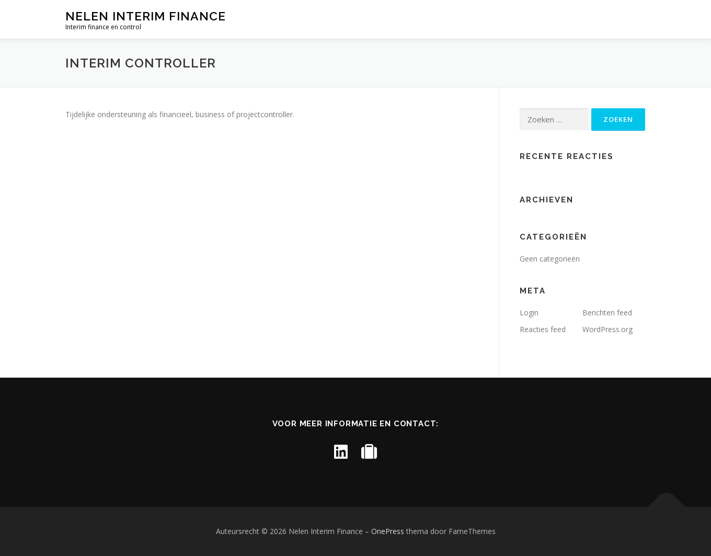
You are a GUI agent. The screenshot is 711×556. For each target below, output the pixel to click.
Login (529, 312)
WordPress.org (607, 329)
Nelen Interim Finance (145, 16)
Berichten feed (607, 312)
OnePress (387, 531)
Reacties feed (543, 329)
